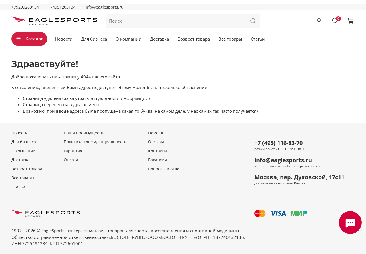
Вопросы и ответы (166, 169)
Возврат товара (194, 39)
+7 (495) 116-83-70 (278, 143)
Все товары (230, 39)
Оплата (71, 159)
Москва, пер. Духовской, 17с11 (299, 177)
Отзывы (156, 141)
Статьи (258, 39)
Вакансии (157, 159)
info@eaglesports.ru (104, 7)
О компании (129, 39)
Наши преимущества (85, 133)
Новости (64, 39)
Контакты (157, 151)
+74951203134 (61, 7)
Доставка (159, 39)
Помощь (156, 133)
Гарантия (73, 151)
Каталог (29, 38)
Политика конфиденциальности (95, 141)
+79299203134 (25, 7)
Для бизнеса (94, 39)
